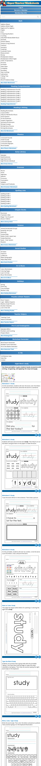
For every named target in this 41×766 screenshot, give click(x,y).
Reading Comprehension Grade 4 (10, 97)
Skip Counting (5, 72)
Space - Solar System (7, 240)
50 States (3, 252)
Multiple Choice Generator (8, 344)
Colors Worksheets (6, 269)
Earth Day (4, 286)
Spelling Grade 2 (5, 196)
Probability (4, 68)
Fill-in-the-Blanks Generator (9, 346)
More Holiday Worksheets (8, 293)
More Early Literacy (7, 164)
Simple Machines (6, 238)
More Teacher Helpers (7, 322)
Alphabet (3, 155)
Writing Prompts (6, 124)
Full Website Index (6, 356)
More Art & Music (6, 278)
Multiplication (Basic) (7, 57)
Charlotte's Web (5, 215)
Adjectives (4, 174)
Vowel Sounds (5, 140)
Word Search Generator (8, 342)
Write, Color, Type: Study (10, 721)
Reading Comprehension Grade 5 (10, 99)
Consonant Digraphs (7, 143)
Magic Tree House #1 (7, 217)
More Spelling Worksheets (8, 206)
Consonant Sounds (6, 138)
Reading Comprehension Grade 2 (10, 93)
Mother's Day (5, 290)
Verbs (2, 172)
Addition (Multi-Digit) (7, 26)
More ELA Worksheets (7, 131)
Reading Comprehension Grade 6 (10, 101)
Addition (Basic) (5, 24)
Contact (3, 360)
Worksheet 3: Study (8, 495)
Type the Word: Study (9, 661)
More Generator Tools (7, 349)
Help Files (3, 358)
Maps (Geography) (6, 257)
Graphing (3, 49)
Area (2, 32)
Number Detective (6, 306)
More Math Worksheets (8, 83)
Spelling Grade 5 (5, 201)
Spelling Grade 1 (5, 194)
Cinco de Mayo (5, 288)
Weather (3, 242)
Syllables (3, 182)
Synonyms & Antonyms (7, 122)
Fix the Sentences (6, 118)
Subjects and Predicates (8, 184)
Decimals (3, 39)
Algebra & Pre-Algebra (7, 28)
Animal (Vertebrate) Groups (9, 228)
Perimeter (4, 64)
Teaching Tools (5, 317)
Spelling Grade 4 (5, 199)
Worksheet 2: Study (8, 439)
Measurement (5, 53)
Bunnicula (4, 213)
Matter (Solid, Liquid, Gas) (8, 236)
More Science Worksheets (8, 245)
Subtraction (4, 74)
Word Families (5, 145)
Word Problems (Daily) (7, 80)
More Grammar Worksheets (9, 187)
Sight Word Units (6, 159)
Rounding (4, 70)
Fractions (3, 45)
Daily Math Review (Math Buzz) (10, 38)
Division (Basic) (5, 41)
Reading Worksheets (7, 111)
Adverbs (3, 176)
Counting (3, 36)
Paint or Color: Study (8, 605)
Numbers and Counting (8, 331)
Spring (3, 284)
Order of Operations (7, 61)
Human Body (4, 234)
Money (3, 55)
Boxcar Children (5, 219)
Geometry (4, 47)
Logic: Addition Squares (8, 302)
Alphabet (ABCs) (5, 329)
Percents (3, 62)
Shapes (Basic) (5, 333)
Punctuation (4, 180)
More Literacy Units (7, 222)
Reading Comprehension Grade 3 (10, 95)
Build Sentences (5, 157)
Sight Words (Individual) (8, 161)
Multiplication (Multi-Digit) (8, 59)
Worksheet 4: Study (8, 549)
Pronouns (4, 178)
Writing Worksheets (7, 128)
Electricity (3, 232)
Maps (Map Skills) (6, 259)
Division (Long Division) (8, 43)
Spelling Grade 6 (5, 203)
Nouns (3, 171)
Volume (3, 78)
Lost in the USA (5, 308)
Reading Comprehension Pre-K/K (10, 89)
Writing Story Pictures (7, 126)
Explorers (3, 253)
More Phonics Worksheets (8, 148)
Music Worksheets (6, 275)
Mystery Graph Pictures (8, 304)
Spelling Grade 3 (5, 197)
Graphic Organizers (6, 120)
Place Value (4, 66)
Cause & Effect (5, 113)
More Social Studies (7, 262)
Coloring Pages (5, 271)
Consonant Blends (6, 141)
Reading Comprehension (8, 104)
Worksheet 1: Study (8, 383)
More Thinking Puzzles (7, 310)
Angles (3, 30)
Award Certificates (6, 319)
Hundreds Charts (6, 51)
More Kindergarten (6, 336)
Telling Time (4, 76)
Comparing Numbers (7, 34)
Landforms (4, 255)
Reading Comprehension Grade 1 (10, 91)
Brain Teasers (5, 300)
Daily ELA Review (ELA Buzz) (9, 114)
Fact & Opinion (5, 116)
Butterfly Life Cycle (6, 230)
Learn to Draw (5, 273)
